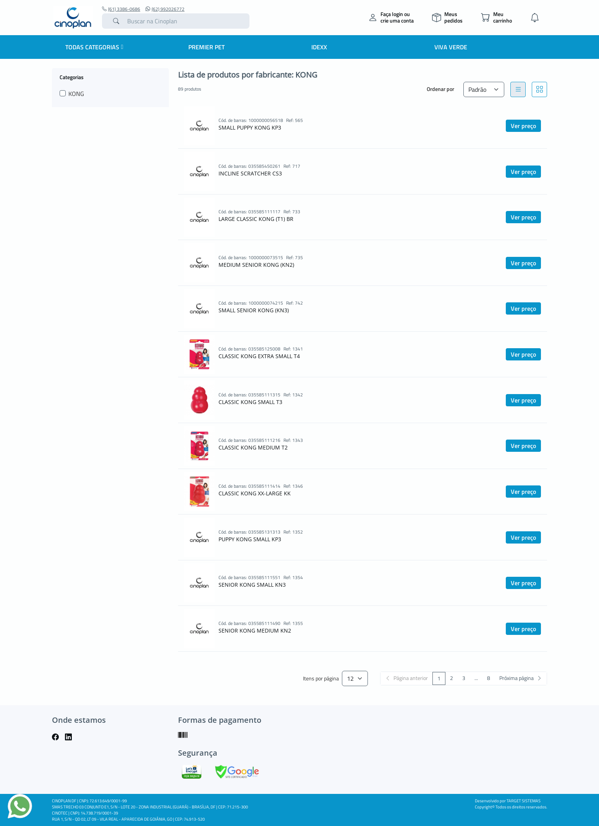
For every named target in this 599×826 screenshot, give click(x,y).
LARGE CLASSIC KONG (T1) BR (256, 218)
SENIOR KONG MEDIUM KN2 (255, 630)
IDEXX (319, 47)
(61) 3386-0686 (121, 9)
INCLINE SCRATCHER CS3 (250, 173)
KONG (76, 93)
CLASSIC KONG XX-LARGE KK (255, 493)
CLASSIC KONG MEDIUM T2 (253, 447)
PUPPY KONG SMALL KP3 (250, 539)
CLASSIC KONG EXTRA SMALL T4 (259, 356)
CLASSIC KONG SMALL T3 (250, 402)
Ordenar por (440, 89)
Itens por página (321, 678)
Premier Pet (206, 47)
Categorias (72, 77)
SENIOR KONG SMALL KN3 (252, 584)
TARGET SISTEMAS (524, 801)
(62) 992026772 (165, 9)
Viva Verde (450, 47)
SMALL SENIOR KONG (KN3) (254, 310)
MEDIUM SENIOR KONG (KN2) (256, 264)
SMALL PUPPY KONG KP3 (250, 127)
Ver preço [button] (523, 125)
